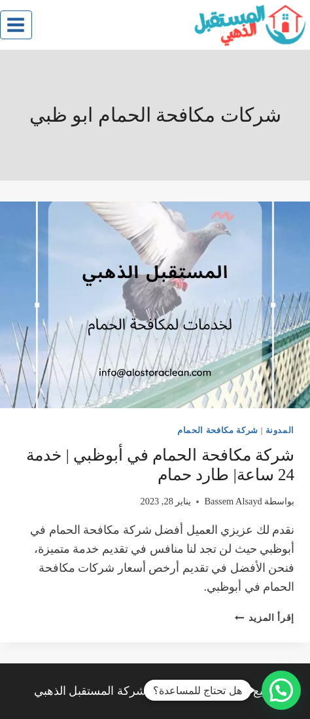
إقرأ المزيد (264, 617)
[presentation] (155, 305)
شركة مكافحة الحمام (217, 430)
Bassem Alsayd (233, 501)
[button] (281, 690)
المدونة (280, 430)
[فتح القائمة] (16, 24)
